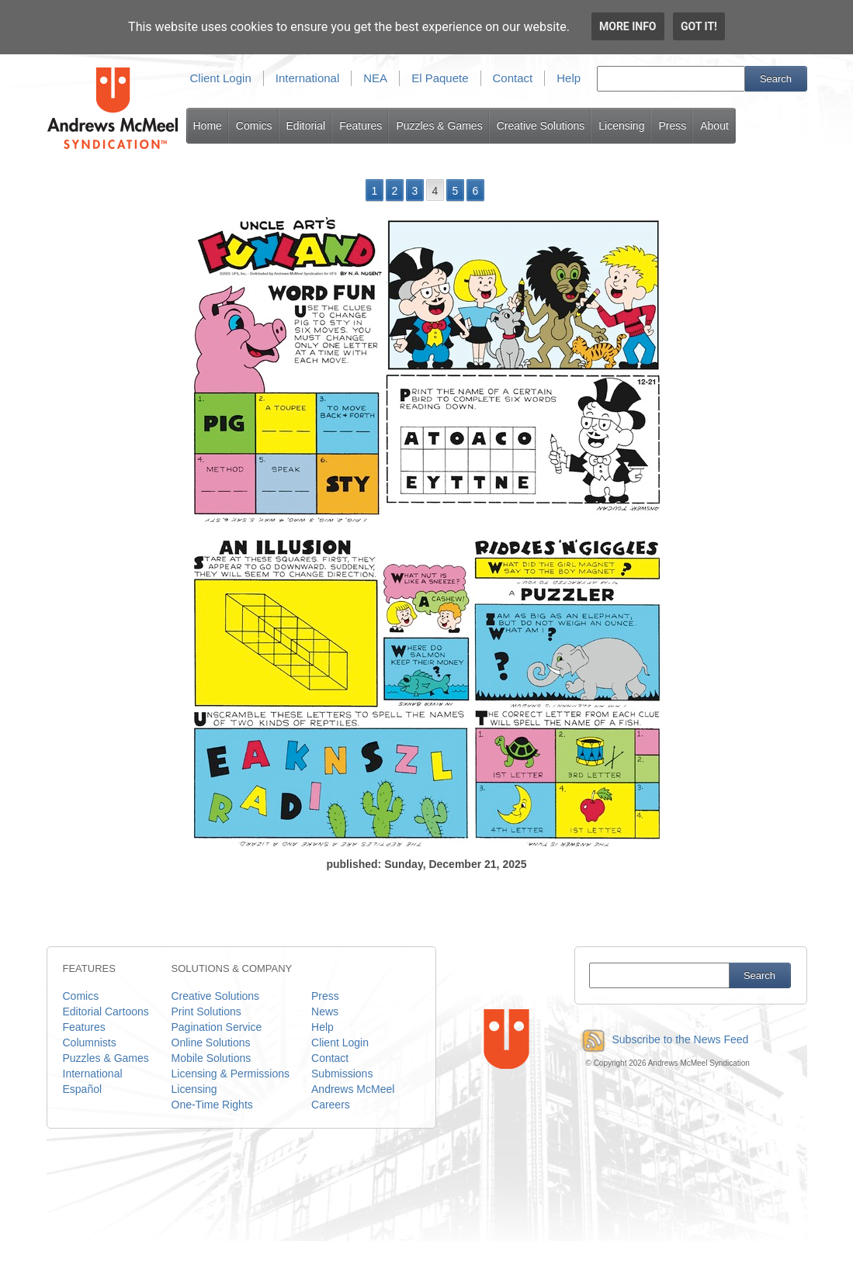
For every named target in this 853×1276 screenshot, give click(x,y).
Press (672, 125)
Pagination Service (217, 1027)
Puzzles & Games (439, 125)
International (308, 78)
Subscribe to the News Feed (661, 1039)
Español (82, 1089)
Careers (330, 1104)
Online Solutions (211, 1042)
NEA (375, 78)
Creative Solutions (541, 125)
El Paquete (439, 78)
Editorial (306, 125)
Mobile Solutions (211, 1058)
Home (207, 125)
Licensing (621, 125)
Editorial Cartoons (106, 1011)
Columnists (89, 1042)
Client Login (220, 78)
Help (569, 78)
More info (628, 26)
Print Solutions (206, 1011)
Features (360, 125)
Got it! (699, 26)
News (324, 1011)
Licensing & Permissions (231, 1073)
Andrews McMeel (352, 1089)
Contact (513, 78)
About (714, 125)
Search (776, 79)
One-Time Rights (212, 1104)
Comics (254, 125)
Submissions (342, 1073)
